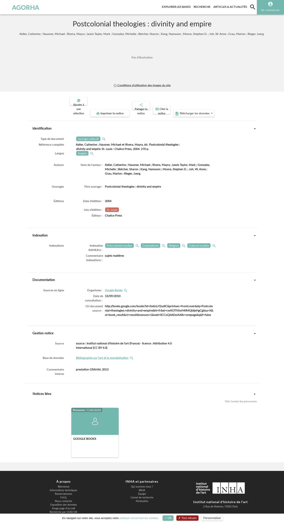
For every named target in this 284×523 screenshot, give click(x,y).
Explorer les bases (177, 6)
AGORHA (22, 7)
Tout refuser (187, 518)
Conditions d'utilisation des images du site (142, 85)
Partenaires (142, 489)
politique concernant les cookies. (139, 518)
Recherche (203, 6)
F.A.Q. (63, 485)
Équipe (142, 481)
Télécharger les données (225, 101)
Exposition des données (63, 492)
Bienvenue (63, 474)
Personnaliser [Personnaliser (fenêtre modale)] (212, 518)
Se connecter (270, 10)
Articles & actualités (230, 6)
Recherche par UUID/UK (63, 499)
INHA (142, 478)
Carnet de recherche (142, 485)
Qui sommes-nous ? (142, 474)
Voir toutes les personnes (241, 388)
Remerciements (63, 481)
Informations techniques (63, 478)
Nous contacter (63, 489)
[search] (252, 7)
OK (168, 518)
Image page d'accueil (63, 496)
